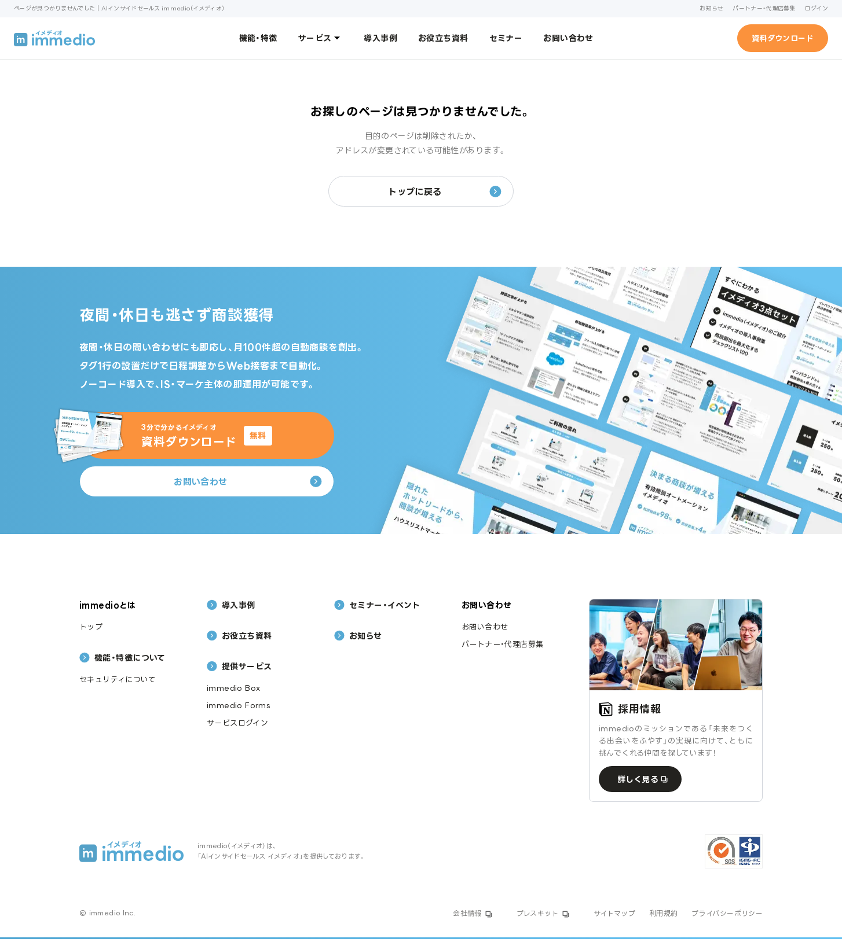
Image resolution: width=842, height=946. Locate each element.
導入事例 (380, 38)
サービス (320, 37)
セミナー (506, 38)
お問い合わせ (568, 38)
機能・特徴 (258, 38)
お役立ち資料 (443, 38)
